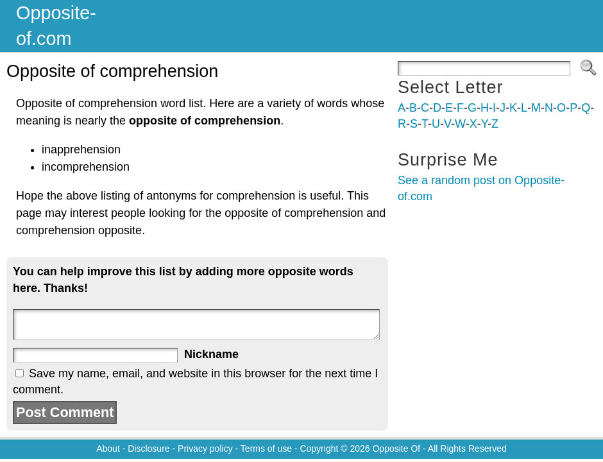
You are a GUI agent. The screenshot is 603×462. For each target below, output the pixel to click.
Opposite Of (396, 448)
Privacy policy (205, 448)
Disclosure (148, 448)
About (108, 448)
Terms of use (266, 448)
